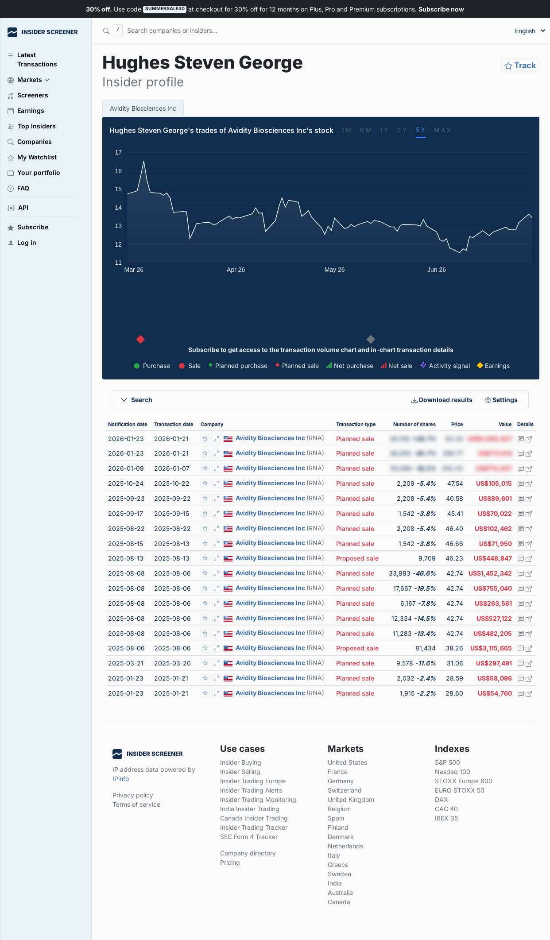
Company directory (248, 853)
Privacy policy (132, 795)
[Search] (213, 30)
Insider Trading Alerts (251, 790)
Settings (501, 399)
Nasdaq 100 (452, 771)
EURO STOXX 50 (459, 790)
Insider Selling (240, 771)
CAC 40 (446, 808)
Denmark (341, 836)
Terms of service (136, 804)
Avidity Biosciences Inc (143, 108)
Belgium (339, 808)
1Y (384, 130)
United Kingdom (351, 799)
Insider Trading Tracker (253, 827)
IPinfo (120, 778)
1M (346, 130)
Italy (334, 855)
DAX (441, 799)
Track (520, 65)
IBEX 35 (446, 818)
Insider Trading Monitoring (258, 799)
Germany (341, 781)
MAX (443, 130)
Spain (336, 818)
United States (347, 762)
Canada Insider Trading (254, 818)
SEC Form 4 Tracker (249, 836)
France (338, 771)
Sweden (339, 874)
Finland (338, 827)
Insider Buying (240, 762)
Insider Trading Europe (253, 781)
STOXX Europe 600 (463, 781)
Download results (442, 399)
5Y (421, 129)
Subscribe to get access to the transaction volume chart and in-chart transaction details (320, 349)
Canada (339, 901)
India (335, 883)
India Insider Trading (249, 808)
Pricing (230, 862)
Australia (340, 892)
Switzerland (345, 790)
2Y (402, 130)
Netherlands (345, 846)
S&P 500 (447, 762)
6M (366, 130)
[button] (42, 79)
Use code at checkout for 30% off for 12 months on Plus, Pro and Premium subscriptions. (275, 9)
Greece (338, 864)
